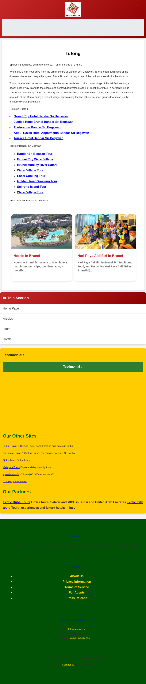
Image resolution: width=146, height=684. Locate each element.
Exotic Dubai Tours (16, 502)
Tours (6, 329)
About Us (76, 576)
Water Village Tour (30, 170)
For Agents (77, 592)
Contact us (68, 664)
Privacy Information (77, 581)
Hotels (7, 339)
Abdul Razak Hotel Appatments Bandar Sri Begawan (51, 132)
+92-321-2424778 (80, 638)
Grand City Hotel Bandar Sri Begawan (41, 116)
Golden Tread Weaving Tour (37, 181)
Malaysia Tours (11, 467)
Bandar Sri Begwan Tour (34, 154)
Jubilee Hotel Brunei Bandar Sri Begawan (44, 122)
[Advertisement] (73, 27)
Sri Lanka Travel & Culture (18, 453)
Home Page (11, 308)
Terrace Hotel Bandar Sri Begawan (38, 138)
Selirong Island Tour (31, 187)
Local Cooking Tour (31, 176)
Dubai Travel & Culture (15, 446)
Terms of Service (77, 587)
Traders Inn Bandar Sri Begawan (37, 127)
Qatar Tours (9, 460)
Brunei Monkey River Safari (37, 165)
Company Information (15, 481)
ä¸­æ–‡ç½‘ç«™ (11, 474)
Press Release (77, 598)
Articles (8, 318)
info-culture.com (77, 629)
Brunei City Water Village (35, 159)
